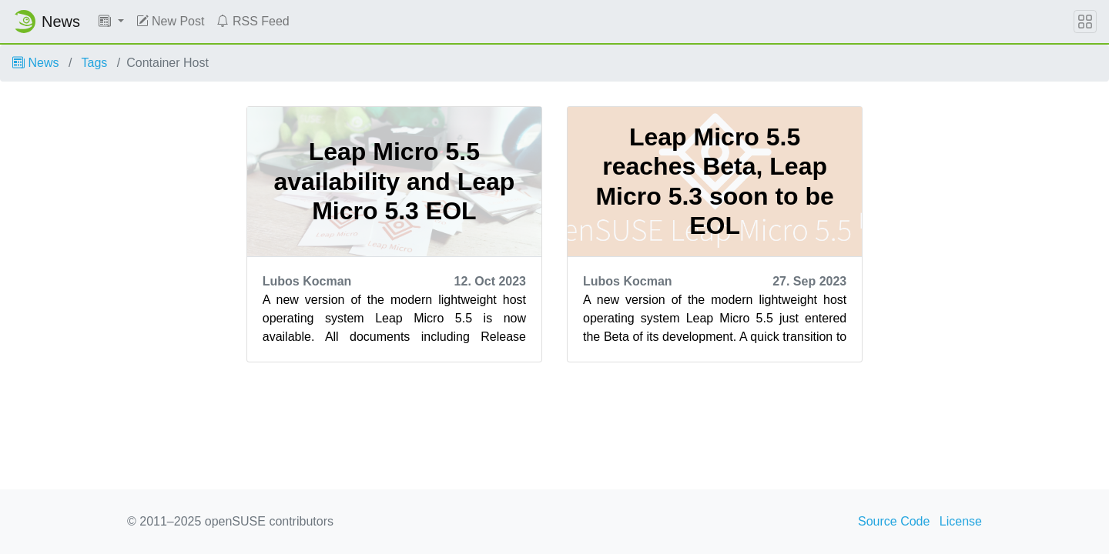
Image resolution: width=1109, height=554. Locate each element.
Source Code (894, 521)
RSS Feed (252, 21)
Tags (95, 62)
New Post (170, 21)
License (961, 521)
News (35, 62)
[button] (111, 21)
